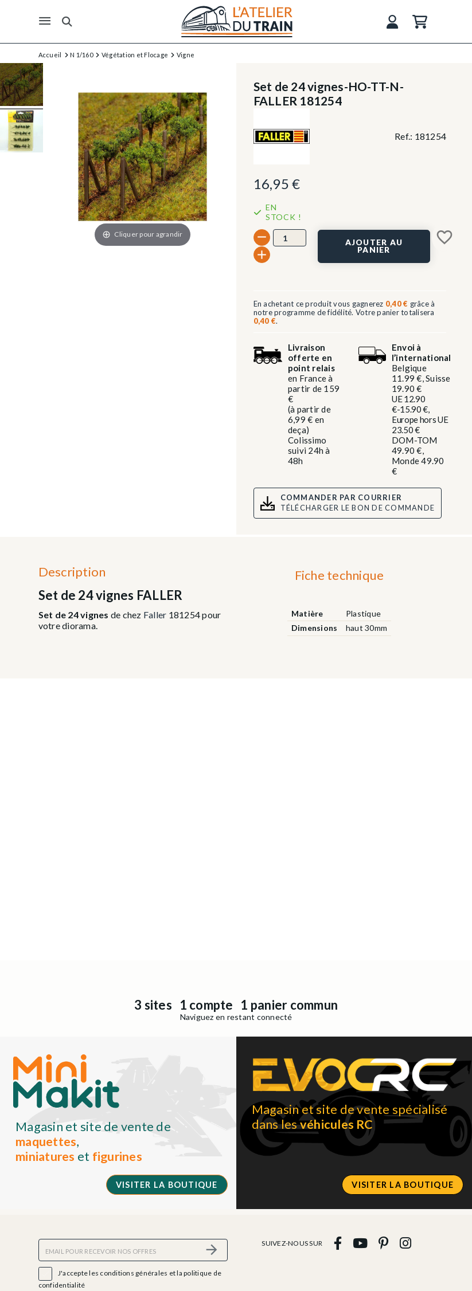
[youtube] (360, 1243)
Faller (155, 614)
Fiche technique (339, 575)
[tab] (339, 578)
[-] (261, 237)
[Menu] (44, 21)
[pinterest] (383, 1243)
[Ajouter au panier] (374, 246)
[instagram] (405, 1243)
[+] (261, 254)
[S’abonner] (212, 1250)
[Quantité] (289, 237)
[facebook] (337, 1243)
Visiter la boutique (167, 1185)
